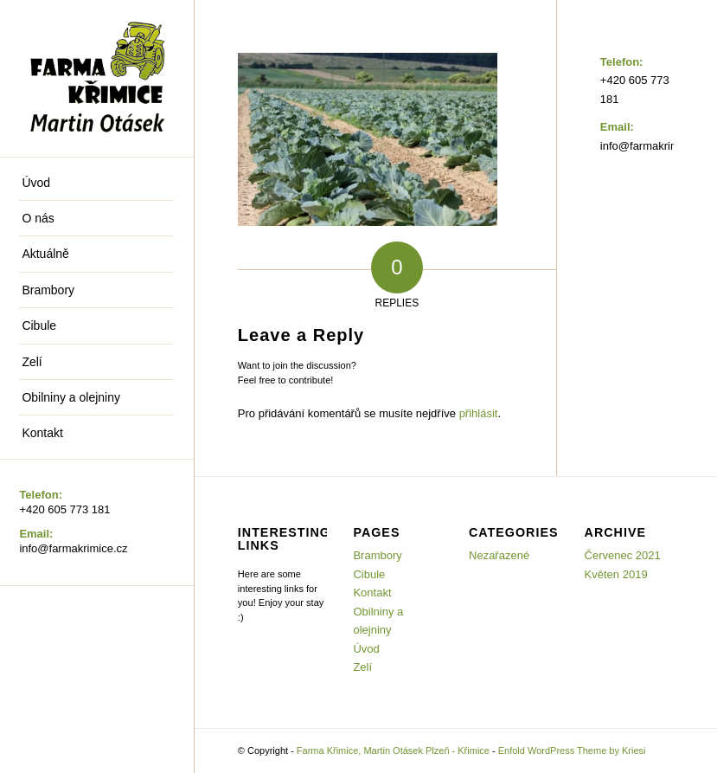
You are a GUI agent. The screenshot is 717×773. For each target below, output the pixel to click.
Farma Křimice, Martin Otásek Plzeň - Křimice (393, 750)
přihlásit (478, 413)
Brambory (377, 555)
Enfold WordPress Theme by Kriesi (572, 750)
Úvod (366, 648)
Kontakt (372, 592)
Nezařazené (499, 555)
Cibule (369, 574)
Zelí (362, 666)
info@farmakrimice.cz (73, 548)
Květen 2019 (616, 574)
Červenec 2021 (623, 555)
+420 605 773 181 (64, 509)
